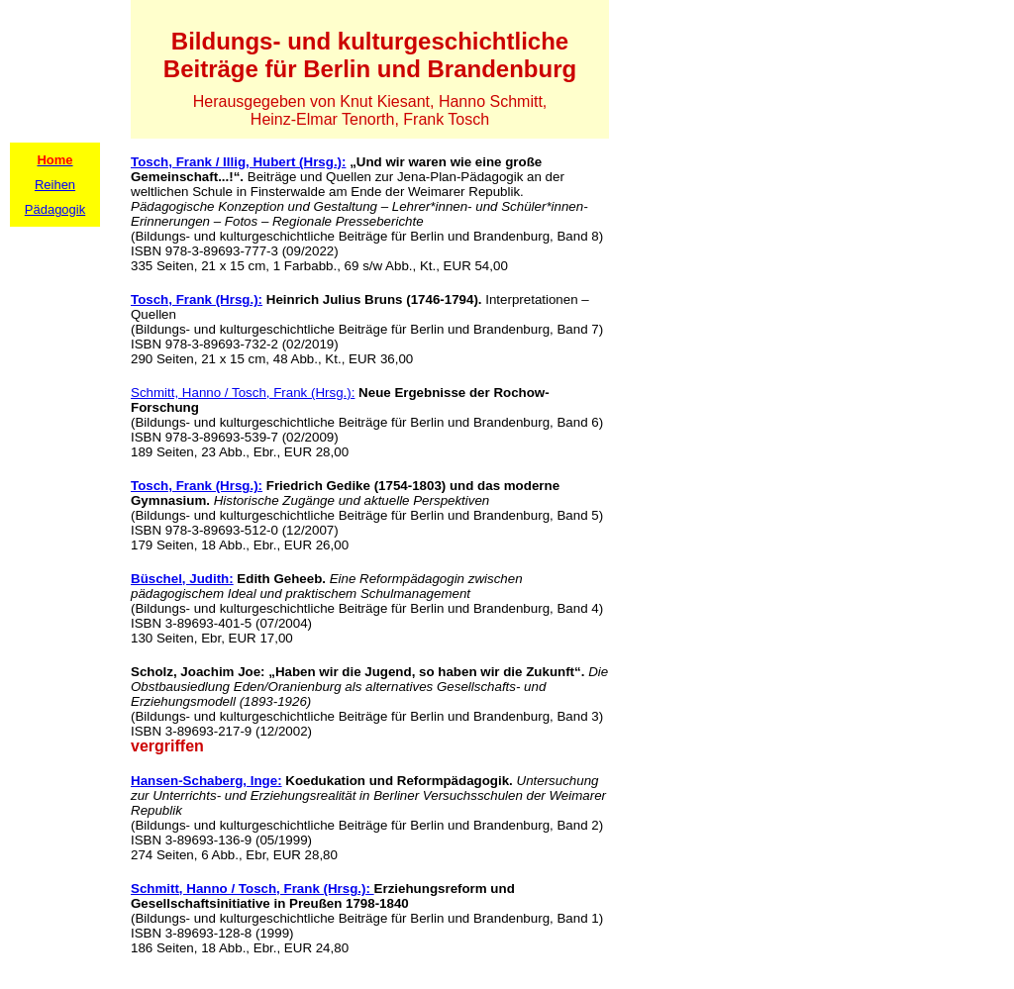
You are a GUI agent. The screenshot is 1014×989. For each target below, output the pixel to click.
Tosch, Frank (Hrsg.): (196, 299)
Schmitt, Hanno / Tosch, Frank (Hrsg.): (243, 392)
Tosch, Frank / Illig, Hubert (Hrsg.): (238, 161)
